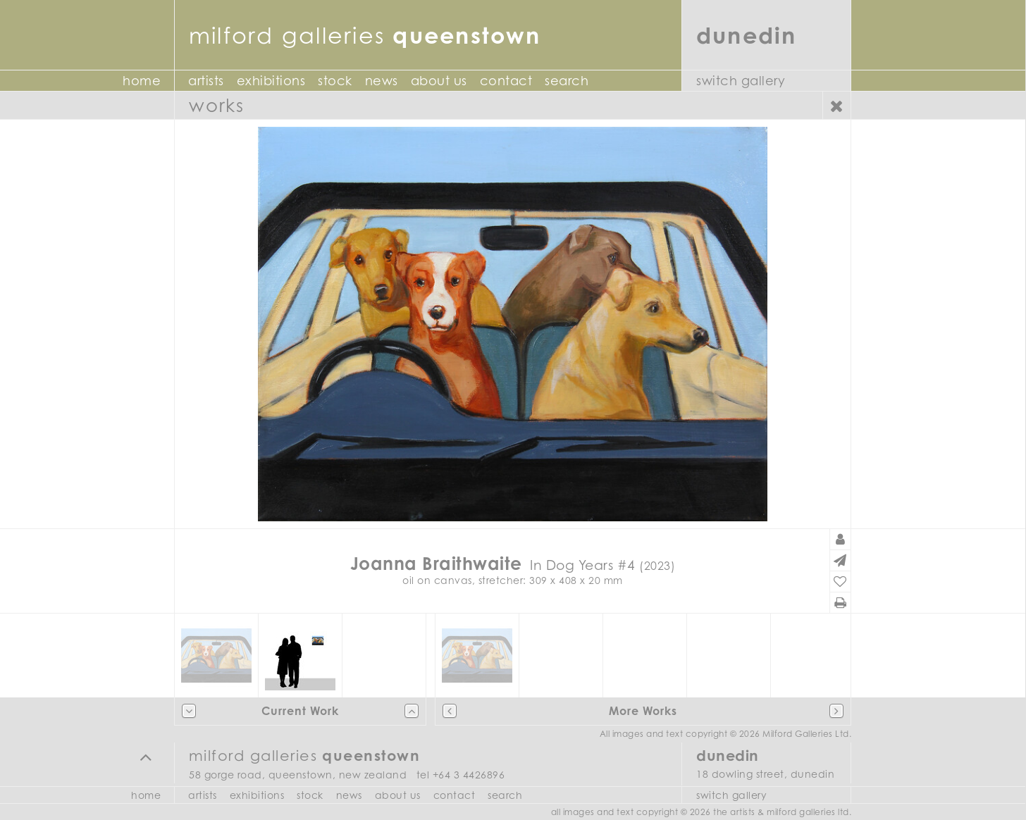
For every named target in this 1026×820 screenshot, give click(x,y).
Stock (335, 80)
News (381, 80)
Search (566, 80)
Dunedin (746, 35)
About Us (439, 80)
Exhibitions (271, 80)
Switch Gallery (740, 80)
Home (142, 80)
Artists (206, 80)
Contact (506, 80)
